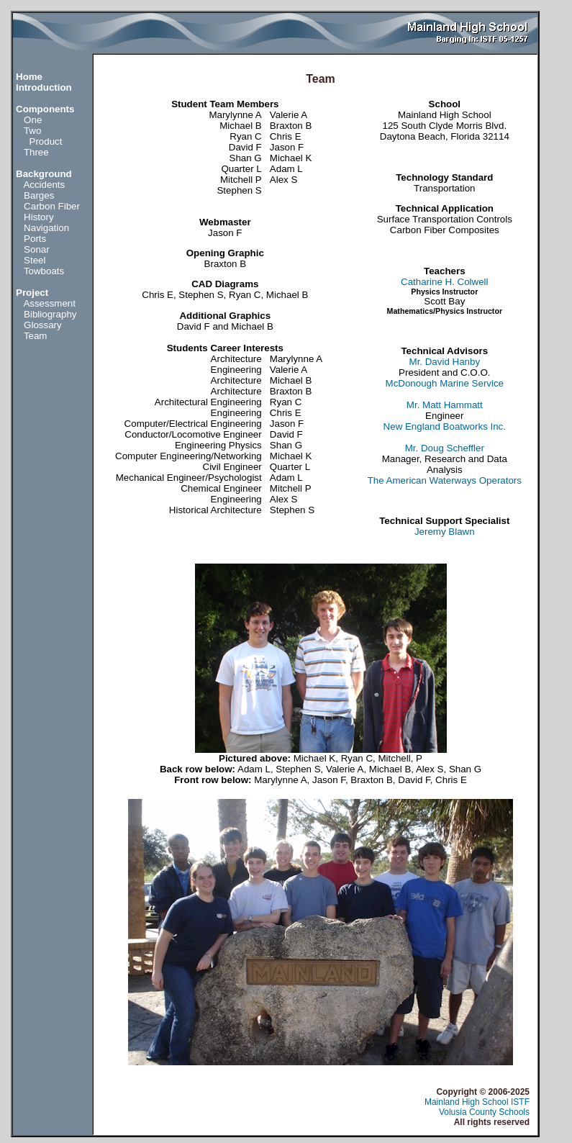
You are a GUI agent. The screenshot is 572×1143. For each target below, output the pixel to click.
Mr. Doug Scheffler (444, 448)
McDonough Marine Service (445, 383)
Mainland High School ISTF (477, 1102)
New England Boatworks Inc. (444, 426)
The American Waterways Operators (445, 480)
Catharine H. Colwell (444, 281)
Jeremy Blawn (444, 531)
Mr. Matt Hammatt (445, 404)
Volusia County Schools (484, 1112)
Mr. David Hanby (445, 361)
